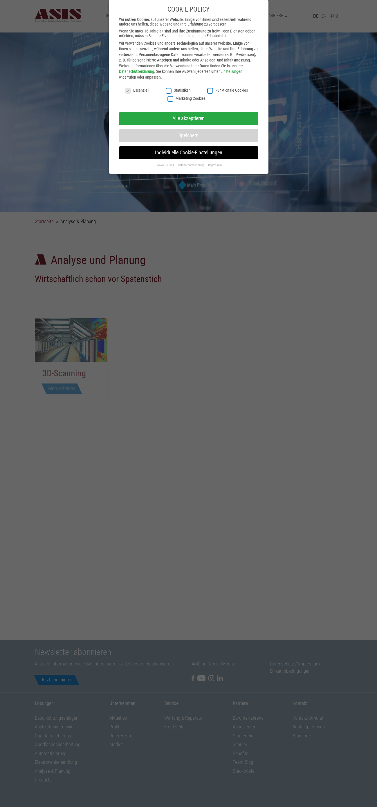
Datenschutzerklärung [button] (191, 155)
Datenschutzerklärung (136, 61)
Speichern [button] (188, 125)
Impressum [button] (215, 155)
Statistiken (178, 79)
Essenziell (137, 79)
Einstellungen (231, 61)
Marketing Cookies (186, 88)
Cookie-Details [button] (165, 155)
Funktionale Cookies (227, 79)
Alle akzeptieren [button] (188, 108)
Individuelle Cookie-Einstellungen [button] (188, 142)
